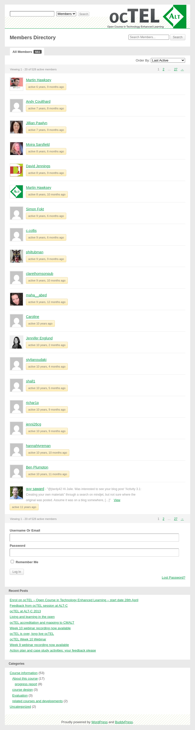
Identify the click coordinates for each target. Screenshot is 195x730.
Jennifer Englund (39, 338)
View (117, 500)
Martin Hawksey (38, 80)
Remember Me (24, 562)
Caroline (32, 317)
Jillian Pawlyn (36, 123)
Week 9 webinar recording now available (39, 645)
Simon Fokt (35, 209)
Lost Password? (173, 577)
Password (94, 550)
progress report (26, 684)
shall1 (30, 381)
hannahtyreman (38, 446)
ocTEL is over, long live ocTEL (32, 634)
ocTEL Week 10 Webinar (28, 639)
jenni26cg (33, 424)
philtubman (34, 252)
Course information (24, 673)
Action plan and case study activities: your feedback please (53, 650)
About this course (25, 678)
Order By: (143, 60)
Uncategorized (20, 706)
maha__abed (36, 295)
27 (175, 69)
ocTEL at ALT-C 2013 (25, 611)
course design (22, 690)
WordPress (99, 722)
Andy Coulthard (38, 101)
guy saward (35, 489)
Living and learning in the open (32, 617)
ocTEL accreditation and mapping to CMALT (42, 622)
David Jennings (38, 166)
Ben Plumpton (37, 467)
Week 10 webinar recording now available (40, 628)
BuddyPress (124, 722)
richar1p (32, 403)
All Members (26, 52)
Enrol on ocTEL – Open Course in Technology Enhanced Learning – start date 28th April (74, 600)
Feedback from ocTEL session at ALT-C (39, 605)
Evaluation (20, 695)
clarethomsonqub (39, 274)
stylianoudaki (36, 360)
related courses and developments (37, 701)
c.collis (31, 231)
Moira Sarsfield (38, 145)
